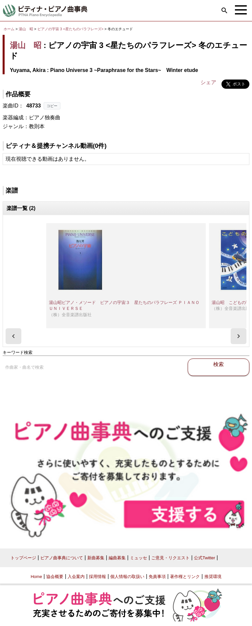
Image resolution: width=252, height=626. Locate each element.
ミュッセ (138, 557)
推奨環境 (212, 576)
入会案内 (76, 576)
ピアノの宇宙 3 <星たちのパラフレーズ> (71, 29)
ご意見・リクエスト (170, 557)
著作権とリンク (185, 576)
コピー (52, 106)
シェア (208, 82)
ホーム (9, 29)
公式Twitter (204, 557)
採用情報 (97, 576)
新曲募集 (95, 557)
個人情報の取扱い (127, 576)
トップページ (23, 557)
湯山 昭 (26, 29)
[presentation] (13, 336)
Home (36, 576)
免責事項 (157, 576)
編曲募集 (117, 557)
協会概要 (54, 576)
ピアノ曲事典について (61, 557)
